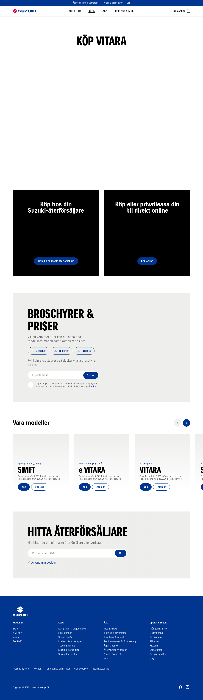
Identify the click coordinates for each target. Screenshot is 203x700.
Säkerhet (154, 641)
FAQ (152, 658)
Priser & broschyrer (113, 2)
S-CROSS (18, 641)
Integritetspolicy (100, 668)
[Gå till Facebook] (180, 687)
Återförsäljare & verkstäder (86, 2)
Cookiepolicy (81, 668)
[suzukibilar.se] (24, 11)
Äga (104, 11)
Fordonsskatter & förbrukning (120, 641)
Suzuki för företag (67, 654)
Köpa (91, 11)
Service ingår (65, 637)
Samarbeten (156, 649)
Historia (154, 645)
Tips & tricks (110, 628)
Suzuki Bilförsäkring (68, 649)
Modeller (75, 11)
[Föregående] (177, 423)
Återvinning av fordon (115, 649)
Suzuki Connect (112, 654)
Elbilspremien (65, 632)
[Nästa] (186, 423)
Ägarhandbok (111, 645)
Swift (15, 628)
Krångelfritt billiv (158, 628)
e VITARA (17, 632)
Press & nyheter (21, 668)
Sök (128, 2)
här (94, 386)
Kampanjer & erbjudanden (72, 628)
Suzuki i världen (158, 654)
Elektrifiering (156, 632)
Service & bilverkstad (115, 632)
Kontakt (38, 668)
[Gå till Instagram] (187, 687)
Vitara (16, 637)
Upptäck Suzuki (124, 11)
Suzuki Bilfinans (66, 645)
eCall (106, 658)
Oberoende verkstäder (58, 668)
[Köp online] (181, 11)
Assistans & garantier (115, 637)
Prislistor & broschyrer (70, 641)
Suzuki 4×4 (156, 637)
